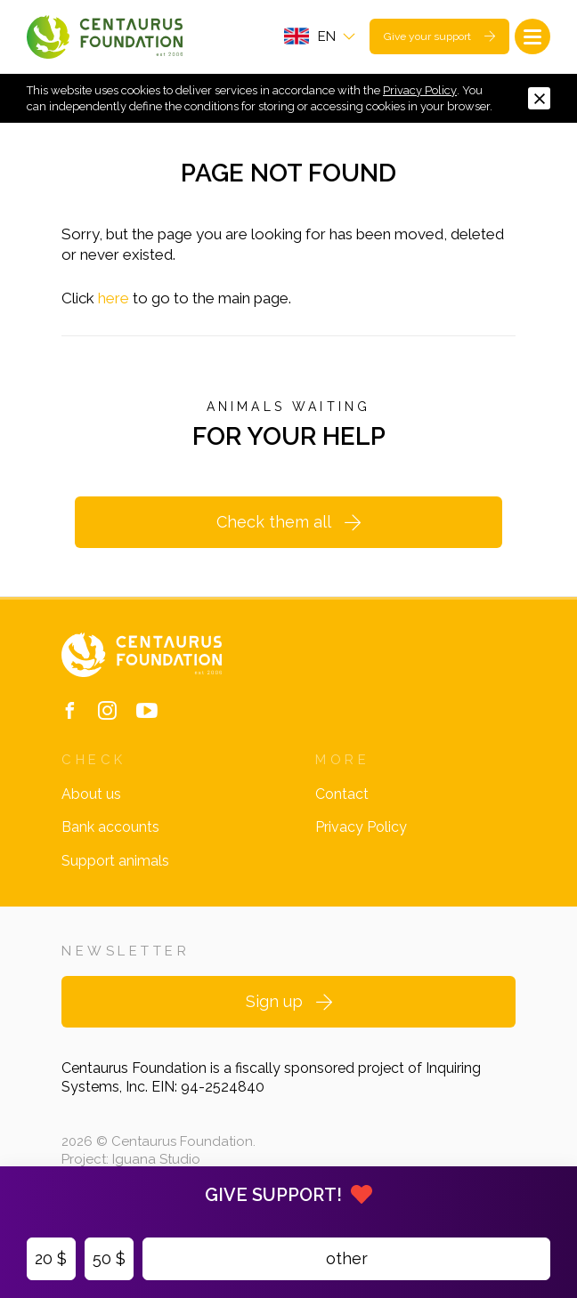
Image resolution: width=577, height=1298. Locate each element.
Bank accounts (110, 826)
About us (91, 794)
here (113, 298)
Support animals (115, 860)
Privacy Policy (420, 90)
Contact (342, 794)
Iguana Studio (156, 1159)
